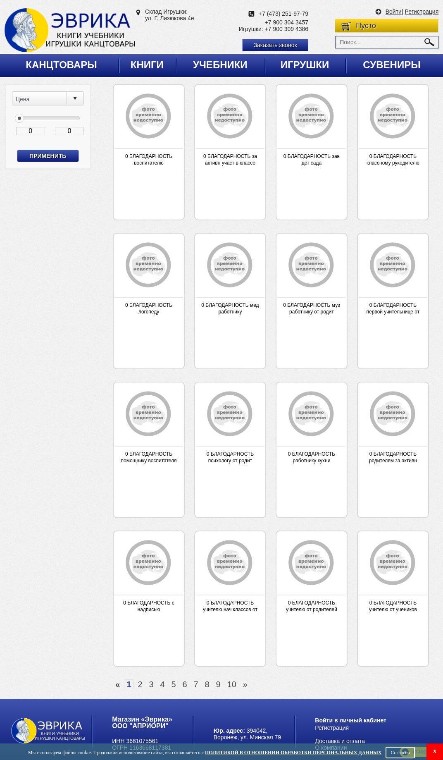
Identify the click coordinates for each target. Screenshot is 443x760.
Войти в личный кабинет (350, 720)
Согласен (400, 752)
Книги (147, 64)
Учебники (220, 64)
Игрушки (305, 64)
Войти (394, 11)
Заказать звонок (275, 45)
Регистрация (421, 11)
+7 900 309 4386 (287, 29)
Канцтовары (61, 64)
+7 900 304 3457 (287, 22)
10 (231, 684)
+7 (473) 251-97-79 (283, 13)
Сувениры (391, 64)
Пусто (366, 25)
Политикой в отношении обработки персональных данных (293, 752)
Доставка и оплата (340, 741)
